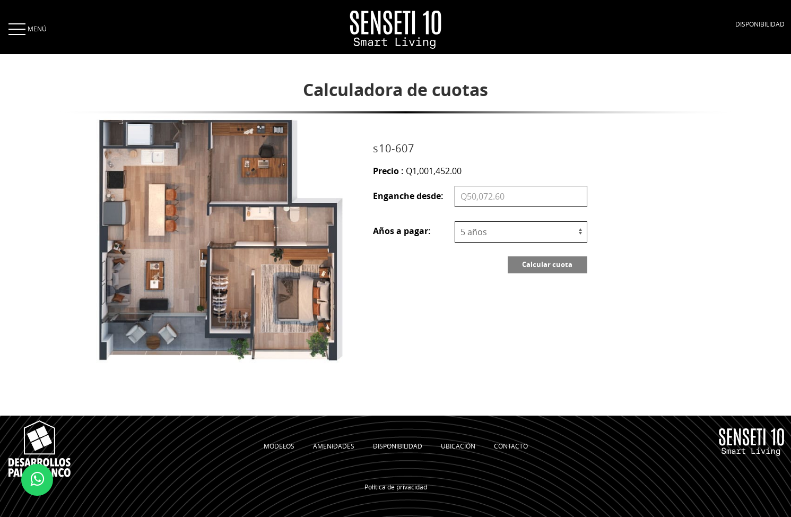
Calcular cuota (547, 264)
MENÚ (26, 28)
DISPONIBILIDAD (760, 24)
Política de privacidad (395, 486)
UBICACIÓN (458, 446)
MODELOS (279, 446)
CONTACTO (511, 446)
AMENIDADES (333, 446)
